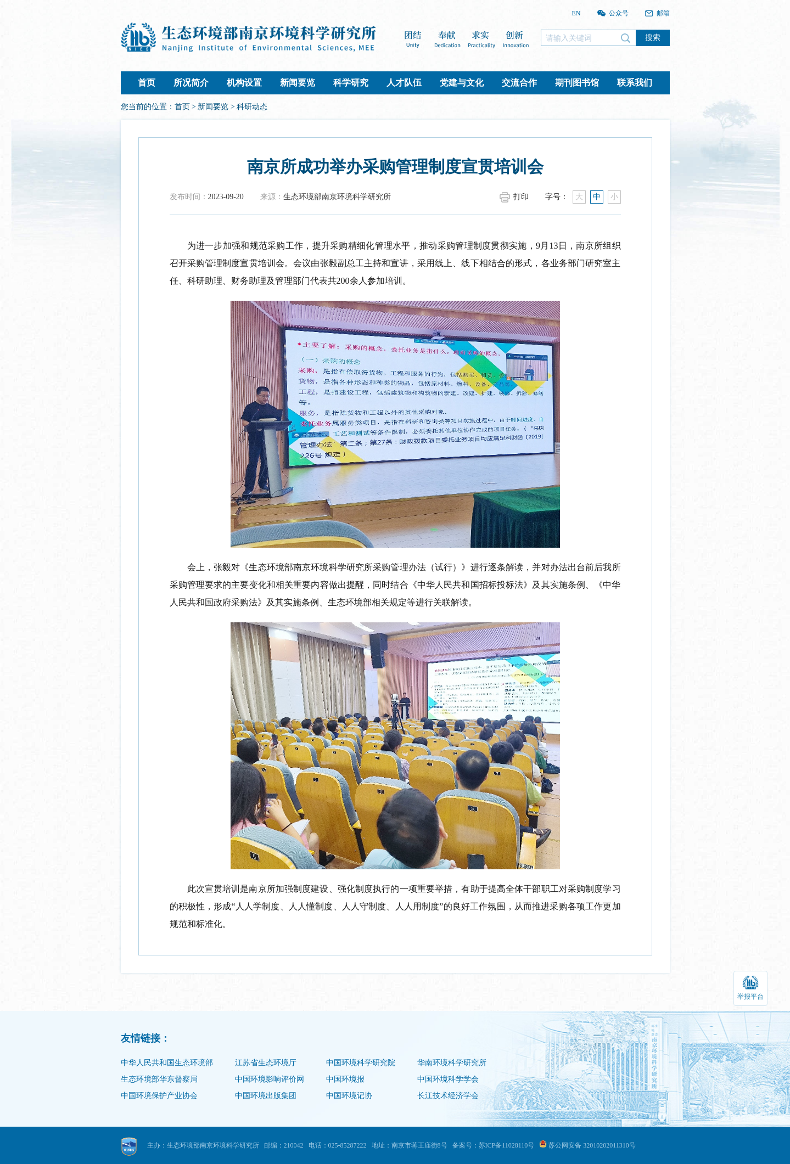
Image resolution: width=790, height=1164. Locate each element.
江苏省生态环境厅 (265, 1063)
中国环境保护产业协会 (159, 1096)
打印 (521, 197)
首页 (146, 82)
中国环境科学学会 (448, 1079)
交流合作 (519, 82)
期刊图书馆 (577, 82)
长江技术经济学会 (448, 1096)
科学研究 (350, 82)
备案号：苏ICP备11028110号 (493, 1145)
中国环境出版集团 (265, 1096)
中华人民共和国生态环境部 (167, 1063)
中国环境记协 (349, 1096)
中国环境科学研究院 (360, 1063)
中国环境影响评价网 (269, 1079)
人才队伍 (404, 82)
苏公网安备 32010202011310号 (587, 1145)
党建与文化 (462, 82)
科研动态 (252, 107)
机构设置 (244, 82)
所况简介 (191, 82)
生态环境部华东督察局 (159, 1079)
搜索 (652, 37)
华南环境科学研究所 (451, 1063)
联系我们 (634, 82)
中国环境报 (345, 1079)
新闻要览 (297, 82)
